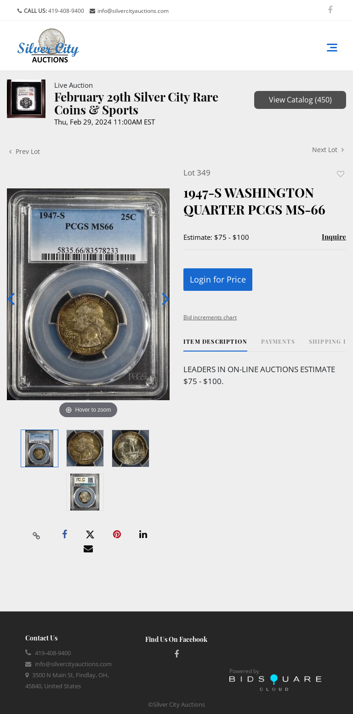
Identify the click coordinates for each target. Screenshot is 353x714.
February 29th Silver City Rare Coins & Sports (136, 103)
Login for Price (218, 279)
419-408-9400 (65, 11)
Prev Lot (24, 151)
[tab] (215, 344)
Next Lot (328, 149)
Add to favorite (340, 174)
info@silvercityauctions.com (133, 11)
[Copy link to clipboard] (36, 534)
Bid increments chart (210, 317)
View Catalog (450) (300, 100)
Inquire (334, 236)
